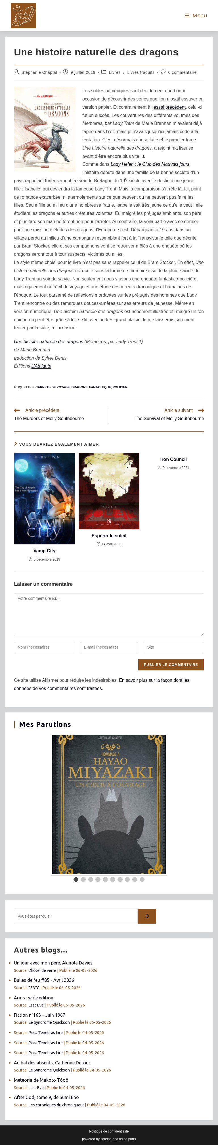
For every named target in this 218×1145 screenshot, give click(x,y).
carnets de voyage (52, 387)
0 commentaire (182, 72)
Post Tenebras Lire (45, 1032)
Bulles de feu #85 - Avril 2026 (44, 980)
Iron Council (173, 459)
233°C (33, 987)
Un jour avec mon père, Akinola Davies (53, 962)
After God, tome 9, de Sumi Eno (46, 1097)
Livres (115, 72)
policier (120, 387)
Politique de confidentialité (109, 1131)
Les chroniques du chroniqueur (56, 1105)
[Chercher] (147, 916)
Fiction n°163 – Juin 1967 (39, 1015)
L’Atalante (41, 366)
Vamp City (44, 550)
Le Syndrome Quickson (49, 1022)
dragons (79, 387)
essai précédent (170, 107)
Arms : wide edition (33, 997)
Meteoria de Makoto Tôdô (41, 1080)
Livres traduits (140, 72)
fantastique (100, 387)
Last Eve (36, 1005)
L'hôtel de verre (42, 970)
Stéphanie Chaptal (39, 72)
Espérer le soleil (109, 535)
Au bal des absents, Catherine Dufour (52, 1062)
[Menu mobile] (196, 15)
